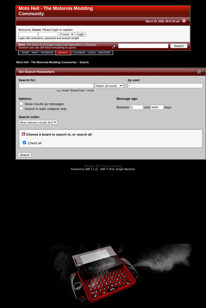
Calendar (79, 52)
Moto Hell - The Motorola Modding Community (46, 62)
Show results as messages (42, 104)
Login (92, 52)
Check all (34, 143)
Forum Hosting (111, 166)
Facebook (47, 52)
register (67, 29)
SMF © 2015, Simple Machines (117, 169)
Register (104, 52)
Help (35, 52)
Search (63, 52)
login (55, 29)
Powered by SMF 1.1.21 (84, 169)
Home (25, 52)
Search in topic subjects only (43, 109)
